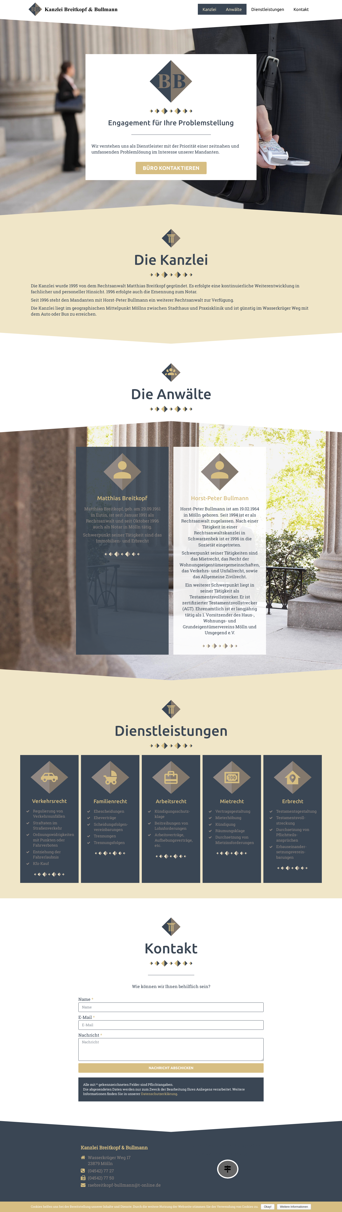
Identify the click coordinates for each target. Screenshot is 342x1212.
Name (84, 999)
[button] (171, 168)
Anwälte (234, 9)
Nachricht (88, 1035)
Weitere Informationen (294, 1206)
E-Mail (85, 1017)
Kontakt (301, 9)
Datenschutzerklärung (159, 1093)
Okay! (267, 1206)
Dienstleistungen (267, 9)
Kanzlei (209, 9)
